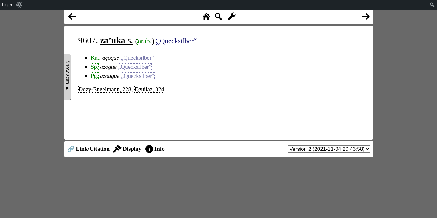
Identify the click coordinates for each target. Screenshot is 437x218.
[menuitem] (19, 5)
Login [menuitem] (7, 4)
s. (116, 40)
